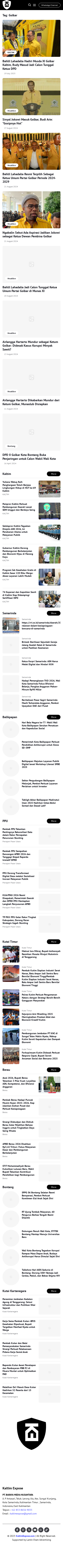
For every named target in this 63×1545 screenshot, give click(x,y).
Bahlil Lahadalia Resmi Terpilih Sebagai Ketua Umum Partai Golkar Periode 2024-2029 (29, 178)
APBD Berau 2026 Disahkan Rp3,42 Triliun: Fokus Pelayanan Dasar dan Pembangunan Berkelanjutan (19, 1148)
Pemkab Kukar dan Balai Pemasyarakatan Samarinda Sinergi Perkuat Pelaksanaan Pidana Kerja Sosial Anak (17, 1348)
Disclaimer (37, 1471)
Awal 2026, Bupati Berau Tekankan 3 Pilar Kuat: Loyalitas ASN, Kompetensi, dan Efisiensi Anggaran (19, 1082)
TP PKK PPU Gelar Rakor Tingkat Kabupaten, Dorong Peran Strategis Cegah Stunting (19, 920)
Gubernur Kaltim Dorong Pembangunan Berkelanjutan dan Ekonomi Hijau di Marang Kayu (18, 552)
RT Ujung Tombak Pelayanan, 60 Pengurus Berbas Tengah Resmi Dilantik (38, 1214)
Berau (5, 1090)
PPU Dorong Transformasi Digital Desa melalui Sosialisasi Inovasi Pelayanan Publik (18, 876)
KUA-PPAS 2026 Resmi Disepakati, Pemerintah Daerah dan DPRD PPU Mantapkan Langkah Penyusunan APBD (18, 900)
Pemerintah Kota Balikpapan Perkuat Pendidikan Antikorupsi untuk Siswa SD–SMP (40, 744)
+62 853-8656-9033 (21, 1509)
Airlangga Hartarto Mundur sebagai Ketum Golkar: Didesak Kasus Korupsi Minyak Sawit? (30, 345)
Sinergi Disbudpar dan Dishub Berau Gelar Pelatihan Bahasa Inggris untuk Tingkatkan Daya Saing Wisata (18, 1126)
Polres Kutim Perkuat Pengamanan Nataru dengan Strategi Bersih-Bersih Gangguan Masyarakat (41, 997)
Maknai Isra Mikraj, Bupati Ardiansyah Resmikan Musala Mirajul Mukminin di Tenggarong (41, 954)
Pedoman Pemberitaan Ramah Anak (14, 1467)
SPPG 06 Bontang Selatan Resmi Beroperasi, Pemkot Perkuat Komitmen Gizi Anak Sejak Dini (38, 1195)
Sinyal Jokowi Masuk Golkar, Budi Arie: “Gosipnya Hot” (28, 121)
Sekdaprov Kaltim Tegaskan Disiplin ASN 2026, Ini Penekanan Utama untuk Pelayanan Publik (16, 530)
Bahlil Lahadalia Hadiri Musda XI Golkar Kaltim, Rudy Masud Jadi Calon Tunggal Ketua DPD (28, 65)
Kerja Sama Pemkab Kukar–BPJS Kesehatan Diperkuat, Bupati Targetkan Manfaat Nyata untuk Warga (19, 1326)
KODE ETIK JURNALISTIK (15, 1460)
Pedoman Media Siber (43, 1460)
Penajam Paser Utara (11, 841)
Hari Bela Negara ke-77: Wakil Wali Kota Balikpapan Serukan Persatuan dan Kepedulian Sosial (40, 725)
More (53, 473)
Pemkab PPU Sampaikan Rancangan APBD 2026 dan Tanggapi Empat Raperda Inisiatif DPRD (16, 856)
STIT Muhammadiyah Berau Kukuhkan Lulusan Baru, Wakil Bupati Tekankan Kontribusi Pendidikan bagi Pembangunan (18, 1170)
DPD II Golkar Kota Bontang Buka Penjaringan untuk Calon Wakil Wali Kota (29, 457)
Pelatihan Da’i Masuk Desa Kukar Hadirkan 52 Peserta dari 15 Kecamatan (19, 1390)
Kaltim (6, 1476)
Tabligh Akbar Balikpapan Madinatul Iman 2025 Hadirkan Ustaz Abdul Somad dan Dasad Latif (40, 802)
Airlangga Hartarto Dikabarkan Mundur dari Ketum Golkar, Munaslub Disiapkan (31, 402)
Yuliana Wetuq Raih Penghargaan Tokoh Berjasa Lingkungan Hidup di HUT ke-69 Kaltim (19, 486)
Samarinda (26, 619)
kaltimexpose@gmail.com (23, 1513)
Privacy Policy (39, 1465)
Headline (12, 110)
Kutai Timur (27, 947)
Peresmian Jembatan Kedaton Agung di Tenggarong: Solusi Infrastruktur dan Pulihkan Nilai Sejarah (19, 1303)
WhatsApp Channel (49, 5)
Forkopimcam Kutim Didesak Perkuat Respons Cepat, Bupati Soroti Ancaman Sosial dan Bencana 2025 (41, 1055)
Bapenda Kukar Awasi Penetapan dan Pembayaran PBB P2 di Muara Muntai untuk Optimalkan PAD (19, 1370)
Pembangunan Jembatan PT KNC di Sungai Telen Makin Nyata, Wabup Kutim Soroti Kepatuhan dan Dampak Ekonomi (41, 1038)
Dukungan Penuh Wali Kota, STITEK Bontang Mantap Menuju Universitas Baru (40, 1234)
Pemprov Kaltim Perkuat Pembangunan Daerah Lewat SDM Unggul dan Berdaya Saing (19, 506)
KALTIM (6, 494)
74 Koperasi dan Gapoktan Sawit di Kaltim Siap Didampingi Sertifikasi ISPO (19, 595)
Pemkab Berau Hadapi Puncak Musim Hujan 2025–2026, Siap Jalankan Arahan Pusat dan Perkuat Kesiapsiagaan (18, 1104)
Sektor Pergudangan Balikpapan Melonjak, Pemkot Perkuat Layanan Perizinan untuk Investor (40, 783)
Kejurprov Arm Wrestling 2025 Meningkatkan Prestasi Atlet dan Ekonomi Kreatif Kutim (38, 1016)
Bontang (11, 446)
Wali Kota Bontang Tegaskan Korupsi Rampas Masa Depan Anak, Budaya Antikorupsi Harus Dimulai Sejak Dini (41, 1253)
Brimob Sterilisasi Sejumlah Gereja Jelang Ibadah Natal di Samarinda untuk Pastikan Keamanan (39, 644)
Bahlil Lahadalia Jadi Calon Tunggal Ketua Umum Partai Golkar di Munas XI (30, 289)
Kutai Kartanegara (10, 1311)
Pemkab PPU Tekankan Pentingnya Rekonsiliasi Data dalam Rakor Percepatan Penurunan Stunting (17, 833)
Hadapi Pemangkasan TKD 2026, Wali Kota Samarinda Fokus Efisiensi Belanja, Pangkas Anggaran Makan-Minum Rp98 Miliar (41, 685)
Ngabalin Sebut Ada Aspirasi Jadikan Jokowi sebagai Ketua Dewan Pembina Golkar (31, 234)
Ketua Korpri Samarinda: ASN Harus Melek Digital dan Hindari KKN (40, 663)
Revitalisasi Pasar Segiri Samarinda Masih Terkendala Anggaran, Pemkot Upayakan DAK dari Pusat (40, 702)
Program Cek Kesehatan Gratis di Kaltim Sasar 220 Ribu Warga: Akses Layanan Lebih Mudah (19, 573)
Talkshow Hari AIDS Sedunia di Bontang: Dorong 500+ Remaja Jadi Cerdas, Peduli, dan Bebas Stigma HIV (41, 1272)
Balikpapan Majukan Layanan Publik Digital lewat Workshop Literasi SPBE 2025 (41, 764)
